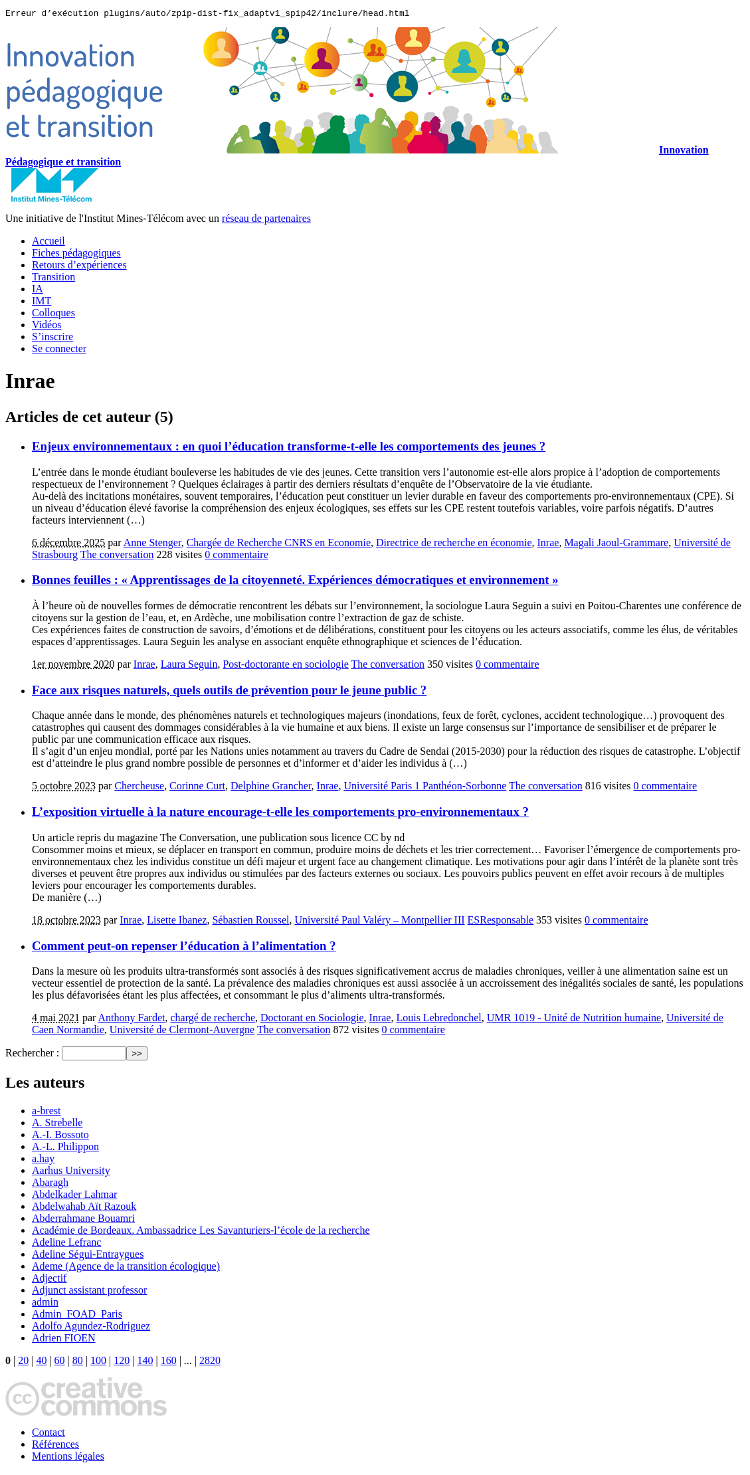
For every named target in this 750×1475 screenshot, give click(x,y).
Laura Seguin (189, 666)
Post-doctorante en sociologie (285, 666)
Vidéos (46, 326)
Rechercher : (32, 1054)
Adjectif (49, 1280)
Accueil (48, 242)
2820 (210, 1362)
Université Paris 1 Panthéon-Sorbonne (424, 787)
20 (23, 1362)
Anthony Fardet (131, 1019)
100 (98, 1362)
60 (59, 1362)
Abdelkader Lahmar (74, 1196)
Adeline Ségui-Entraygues (87, 1256)
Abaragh (50, 1184)
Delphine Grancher (271, 787)
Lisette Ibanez (177, 922)
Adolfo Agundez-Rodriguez (91, 1327)
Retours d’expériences (79, 266)
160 (169, 1362)
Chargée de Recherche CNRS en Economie (279, 544)
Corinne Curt (197, 787)
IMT (41, 302)
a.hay (43, 1160)
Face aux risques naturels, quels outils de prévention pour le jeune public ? (229, 692)
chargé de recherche (212, 1019)
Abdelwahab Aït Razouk (84, 1208)
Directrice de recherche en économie (454, 544)
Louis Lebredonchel (438, 1019)
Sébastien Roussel (250, 922)
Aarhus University (71, 1172)
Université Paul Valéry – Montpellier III (379, 922)
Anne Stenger (152, 544)
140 (145, 1362)
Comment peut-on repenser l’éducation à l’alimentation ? (184, 948)
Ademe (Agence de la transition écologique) (126, 1268)
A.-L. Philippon (65, 1148)
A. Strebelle (57, 1124)
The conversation (117, 556)
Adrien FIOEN (64, 1339)
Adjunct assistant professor (89, 1292)
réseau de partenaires (266, 220)
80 (77, 1362)
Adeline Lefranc (66, 1244)
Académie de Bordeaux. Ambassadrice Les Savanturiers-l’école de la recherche (201, 1232)
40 (41, 1362)
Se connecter (59, 350)
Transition (53, 278)
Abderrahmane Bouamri (83, 1220)
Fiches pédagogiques (76, 254)
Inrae (548, 544)
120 (122, 1362)
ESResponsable (501, 922)
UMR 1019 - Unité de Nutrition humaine (574, 1019)
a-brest (46, 1112)
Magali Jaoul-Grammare (616, 544)
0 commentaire (236, 556)
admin (45, 1304)
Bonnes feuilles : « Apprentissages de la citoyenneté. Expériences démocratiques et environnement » (295, 582)
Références (55, 1446)
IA (37, 290)
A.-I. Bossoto (60, 1136)
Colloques (53, 314)
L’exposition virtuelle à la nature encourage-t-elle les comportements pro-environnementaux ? (280, 814)
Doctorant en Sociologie (312, 1019)
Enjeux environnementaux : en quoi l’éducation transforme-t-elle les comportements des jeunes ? (288, 448)
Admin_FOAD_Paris (77, 1316)
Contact (48, 1434)
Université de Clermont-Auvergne (182, 1031)
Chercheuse (139, 787)
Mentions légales (68, 1458)
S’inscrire (52, 338)
